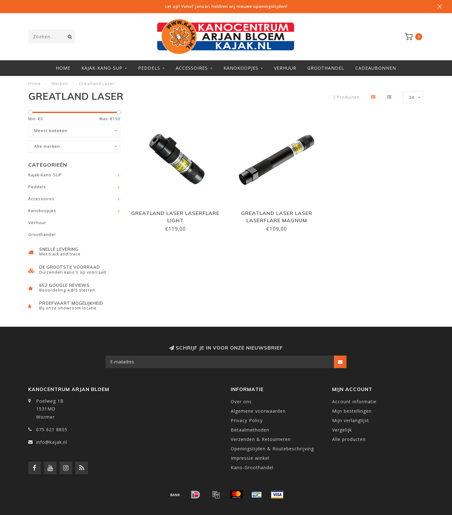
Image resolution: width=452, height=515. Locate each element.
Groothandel (325, 68)
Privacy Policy (247, 420)
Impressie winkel (250, 458)
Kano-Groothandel (252, 467)
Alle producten (349, 439)
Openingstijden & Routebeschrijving (272, 449)
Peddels (149, 68)
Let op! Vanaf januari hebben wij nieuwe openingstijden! (226, 6)
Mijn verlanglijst (350, 420)
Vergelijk (342, 430)
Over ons (241, 402)
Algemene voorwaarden (258, 411)
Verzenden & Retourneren (261, 439)
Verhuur (285, 68)
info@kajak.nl (51, 442)
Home (63, 68)
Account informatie (354, 402)
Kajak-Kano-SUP (101, 68)
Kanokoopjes (240, 68)
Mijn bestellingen (352, 411)
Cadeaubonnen (375, 68)
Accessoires (192, 68)
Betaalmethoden (250, 430)
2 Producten (346, 97)
